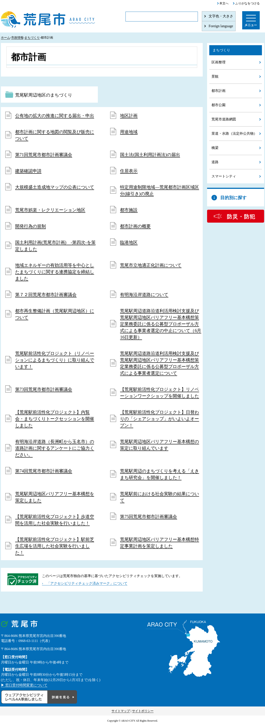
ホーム (5, 37)
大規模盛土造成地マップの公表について (54, 187)
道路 (214, 162)
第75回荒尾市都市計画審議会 (148, 516)
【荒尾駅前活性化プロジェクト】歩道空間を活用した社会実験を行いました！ (54, 520)
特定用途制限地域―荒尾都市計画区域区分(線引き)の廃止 (159, 190)
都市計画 (218, 91)
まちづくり (32, 37)
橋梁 (214, 148)
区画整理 (218, 62)
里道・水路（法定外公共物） (234, 133)
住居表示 (129, 170)
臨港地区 (129, 242)
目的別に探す (233, 197)
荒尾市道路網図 (223, 119)
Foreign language (221, 26)
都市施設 (129, 209)
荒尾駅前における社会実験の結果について (159, 497)
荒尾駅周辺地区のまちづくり (43, 95)
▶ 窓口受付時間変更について (24, 685)
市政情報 (17, 37)
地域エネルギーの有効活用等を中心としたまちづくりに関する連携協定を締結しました (54, 272)
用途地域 (129, 131)
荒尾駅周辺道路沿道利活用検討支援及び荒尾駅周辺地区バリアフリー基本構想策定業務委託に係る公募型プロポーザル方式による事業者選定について (159, 363)
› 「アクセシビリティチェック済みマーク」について (84, 583)
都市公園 (218, 105)
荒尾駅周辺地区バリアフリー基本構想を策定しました (54, 497)
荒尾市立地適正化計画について (150, 265)
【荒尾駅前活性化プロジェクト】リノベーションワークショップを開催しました (159, 392)
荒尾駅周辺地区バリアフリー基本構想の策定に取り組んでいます (159, 445)
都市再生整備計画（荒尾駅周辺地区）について (54, 314)
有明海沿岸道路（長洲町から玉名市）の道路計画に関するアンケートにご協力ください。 (54, 448)
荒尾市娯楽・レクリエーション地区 (50, 209)
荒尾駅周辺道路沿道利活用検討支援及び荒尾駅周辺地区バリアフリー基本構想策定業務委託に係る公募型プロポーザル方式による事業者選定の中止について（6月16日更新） (160, 324)
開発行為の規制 (30, 226)
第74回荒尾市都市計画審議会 (43, 471)
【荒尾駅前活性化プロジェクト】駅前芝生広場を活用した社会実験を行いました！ (54, 546)
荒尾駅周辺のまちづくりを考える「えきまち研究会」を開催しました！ (159, 474)
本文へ (224, 3)
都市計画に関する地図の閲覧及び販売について (54, 135)
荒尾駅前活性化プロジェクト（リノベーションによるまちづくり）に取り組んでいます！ (54, 360)
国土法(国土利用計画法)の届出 (150, 154)
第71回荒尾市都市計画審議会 (43, 154)
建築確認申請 (28, 170)
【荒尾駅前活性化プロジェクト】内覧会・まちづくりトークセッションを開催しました (54, 419)
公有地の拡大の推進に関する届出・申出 (54, 115)
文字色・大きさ (221, 16)
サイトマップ (120, 711)
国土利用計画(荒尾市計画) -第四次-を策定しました (55, 245)
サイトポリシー (143, 711)
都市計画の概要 (135, 226)
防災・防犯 (241, 217)
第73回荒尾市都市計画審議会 (43, 389)
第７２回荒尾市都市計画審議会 (46, 294)
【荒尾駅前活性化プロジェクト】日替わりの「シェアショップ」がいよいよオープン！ (159, 419)
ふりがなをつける (247, 3)
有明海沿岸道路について (144, 294)
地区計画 (129, 115)
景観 (214, 76)
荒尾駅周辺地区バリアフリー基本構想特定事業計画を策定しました (159, 542)
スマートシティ (223, 176)
